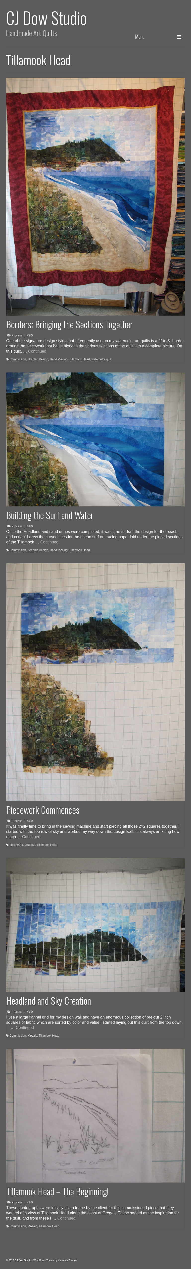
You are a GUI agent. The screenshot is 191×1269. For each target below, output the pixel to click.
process (30, 845)
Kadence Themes (67, 1260)
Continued (37, 351)
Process (16, 335)
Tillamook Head (79, 359)
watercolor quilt (102, 359)
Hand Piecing (58, 359)
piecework (16, 845)
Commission (17, 359)
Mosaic (32, 1035)
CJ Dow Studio (46, 17)
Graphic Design (38, 359)
